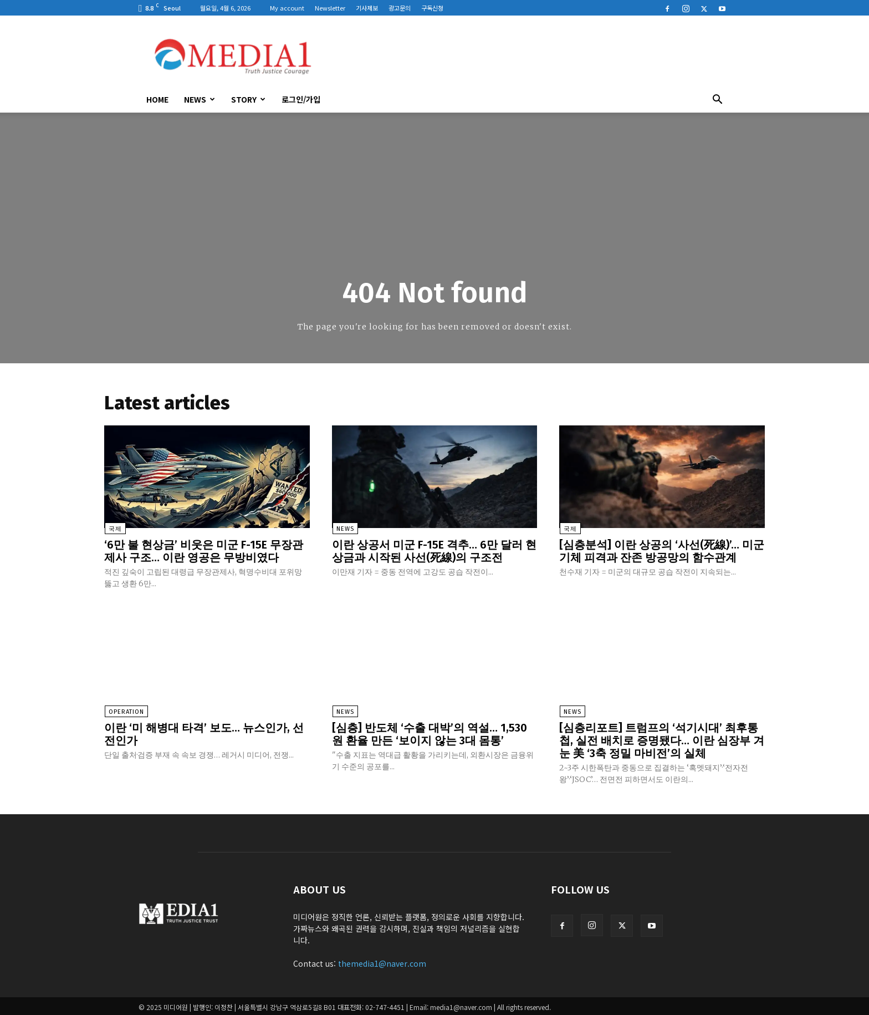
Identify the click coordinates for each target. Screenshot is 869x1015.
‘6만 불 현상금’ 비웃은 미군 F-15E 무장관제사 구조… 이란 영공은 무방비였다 (203, 551)
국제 (114, 529)
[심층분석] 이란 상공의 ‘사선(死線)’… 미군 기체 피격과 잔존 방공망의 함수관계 (661, 551)
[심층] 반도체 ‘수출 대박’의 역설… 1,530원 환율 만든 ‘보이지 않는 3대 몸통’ (429, 733)
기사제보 (367, 7)
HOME (157, 99)
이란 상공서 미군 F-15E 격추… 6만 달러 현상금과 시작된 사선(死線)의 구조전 (434, 551)
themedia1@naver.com (382, 961)
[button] (717, 100)
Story (248, 99)
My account (287, 7)
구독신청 (432, 7)
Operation (126, 711)
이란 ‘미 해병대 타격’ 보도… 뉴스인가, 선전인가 (204, 733)
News (199, 99)
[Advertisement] (528, 56)
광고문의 (400, 7)
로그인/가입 (301, 99)
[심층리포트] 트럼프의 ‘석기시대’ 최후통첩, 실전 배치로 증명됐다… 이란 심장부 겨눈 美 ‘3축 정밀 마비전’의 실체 (661, 739)
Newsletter (330, 7)
